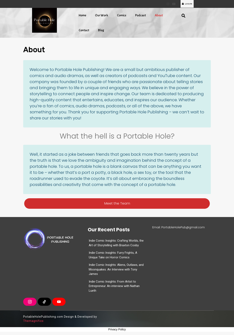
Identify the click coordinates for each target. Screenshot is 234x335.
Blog (101, 30)
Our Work (101, 15)
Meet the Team (117, 203)
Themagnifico (33, 320)
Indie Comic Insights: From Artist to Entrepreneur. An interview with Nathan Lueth (114, 286)
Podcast (140, 15)
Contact (84, 30)
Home (82, 15)
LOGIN (187, 4)
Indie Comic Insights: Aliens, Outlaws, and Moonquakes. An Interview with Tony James (116, 269)
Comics (121, 15)
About (159, 15)
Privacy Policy (117, 329)
